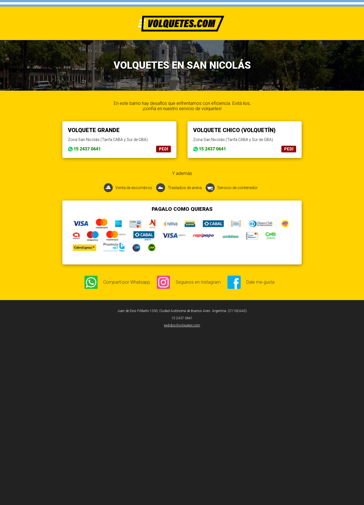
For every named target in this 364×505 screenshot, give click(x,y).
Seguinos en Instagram (198, 282)
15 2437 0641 (87, 149)
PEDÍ (163, 149)
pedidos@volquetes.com (182, 325)
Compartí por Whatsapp (126, 282)
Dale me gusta (260, 282)
